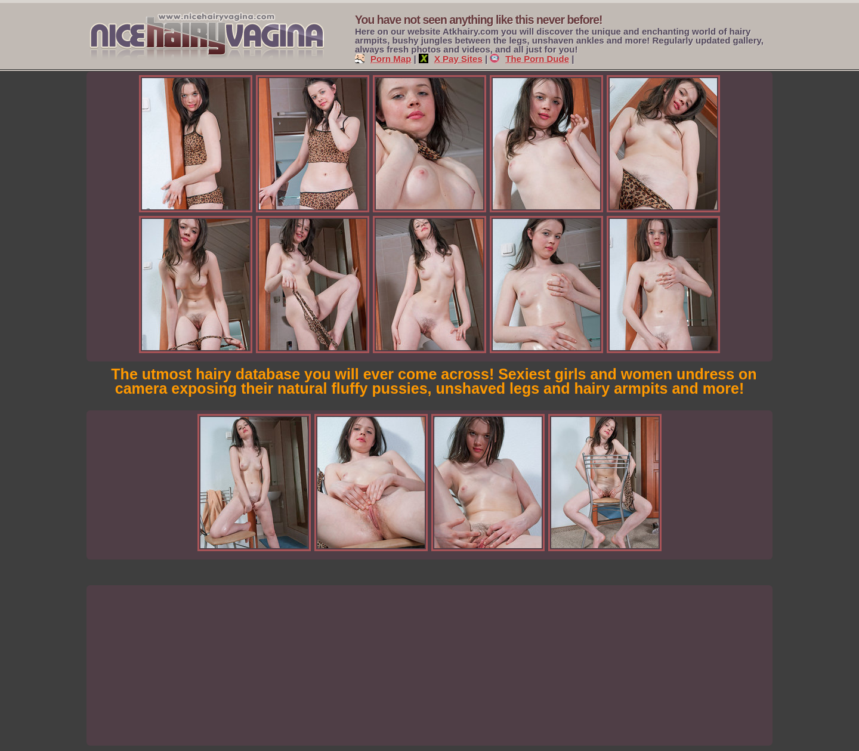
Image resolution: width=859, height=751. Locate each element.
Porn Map (383, 59)
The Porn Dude (529, 59)
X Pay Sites (451, 59)
